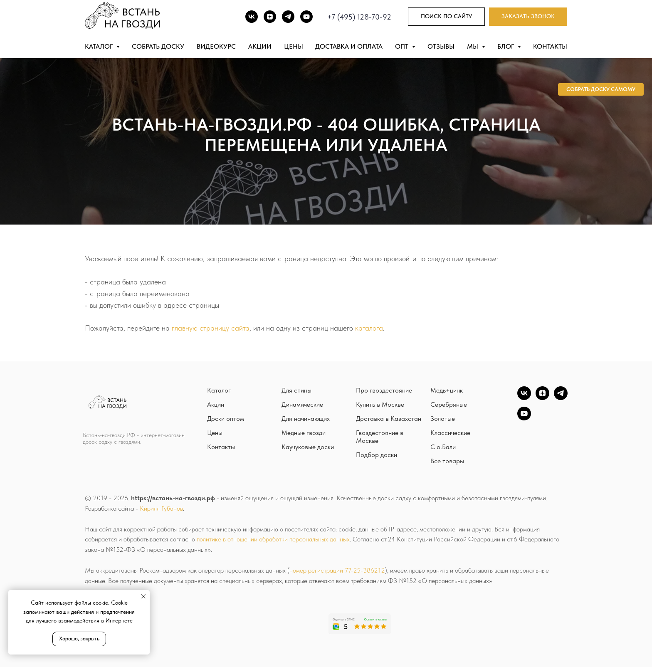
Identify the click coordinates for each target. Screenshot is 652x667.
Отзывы (440, 46)
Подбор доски (376, 455)
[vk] (524, 397)
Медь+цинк (446, 390)
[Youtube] (306, 16)
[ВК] (251, 16)
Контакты (550, 46)
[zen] (542, 397)
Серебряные (448, 404)
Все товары (447, 461)
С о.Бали (443, 447)
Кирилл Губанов (161, 508)
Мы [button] (473, 46)
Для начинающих (306, 418)
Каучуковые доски (308, 447)
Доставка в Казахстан (388, 418)
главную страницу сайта (210, 328)
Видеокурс (216, 46)
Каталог (219, 390)
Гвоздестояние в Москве (379, 437)
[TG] (288, 16)
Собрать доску (158, 46)
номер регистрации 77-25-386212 (337, 570)
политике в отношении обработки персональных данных (273, 539)
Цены (293, 46)
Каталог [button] (99, 46)
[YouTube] (524, 418)
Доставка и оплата (349, 46)
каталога (369, 328)
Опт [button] (402, 46)
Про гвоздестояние (384, 390)
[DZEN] (270, 16)
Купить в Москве (380, 404)
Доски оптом (225, 418)
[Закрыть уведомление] (143, 596)
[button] (528, 16)
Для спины (296, 390)
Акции (260, 46)
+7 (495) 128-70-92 (359, 16)
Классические (450, 433)
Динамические (302, 404)
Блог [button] (506, 46)
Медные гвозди (304, 433)
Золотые (442, 418)
